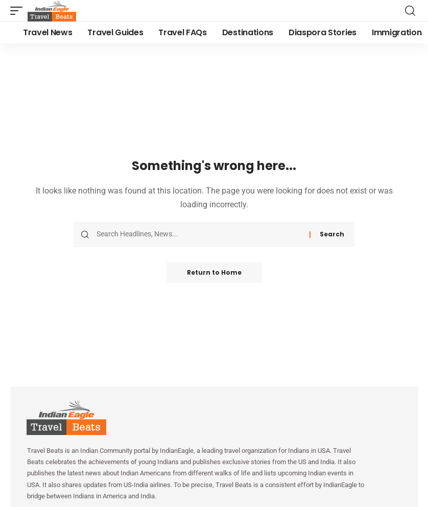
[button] (19, 10)
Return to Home (214, 272)
